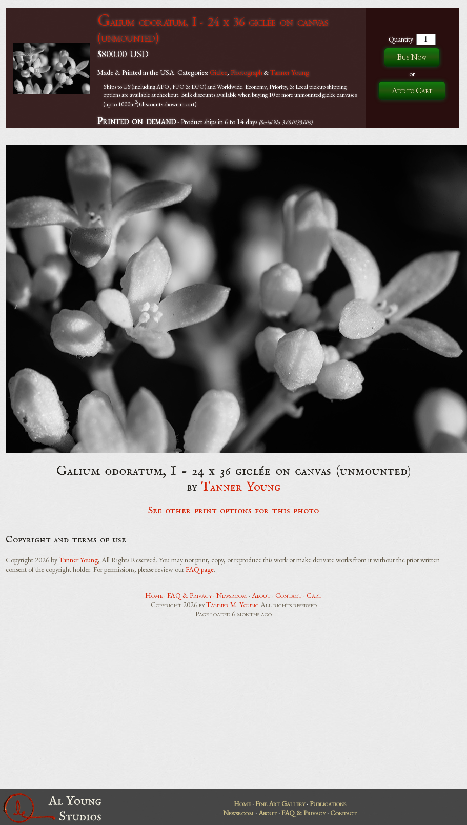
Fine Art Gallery (280, 803)
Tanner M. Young (232, 604)
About (261, 595)
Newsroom (231, 595)
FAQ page (200, 569)
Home (154, 595)
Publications (328, 803)
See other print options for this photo (233, 511)
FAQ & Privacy (189, 595)
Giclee (218, 72)
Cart (314, 595)
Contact (288, 595)
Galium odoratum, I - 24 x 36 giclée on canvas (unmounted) (212, 29)
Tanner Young (289, 72)
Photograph (246, 72)
